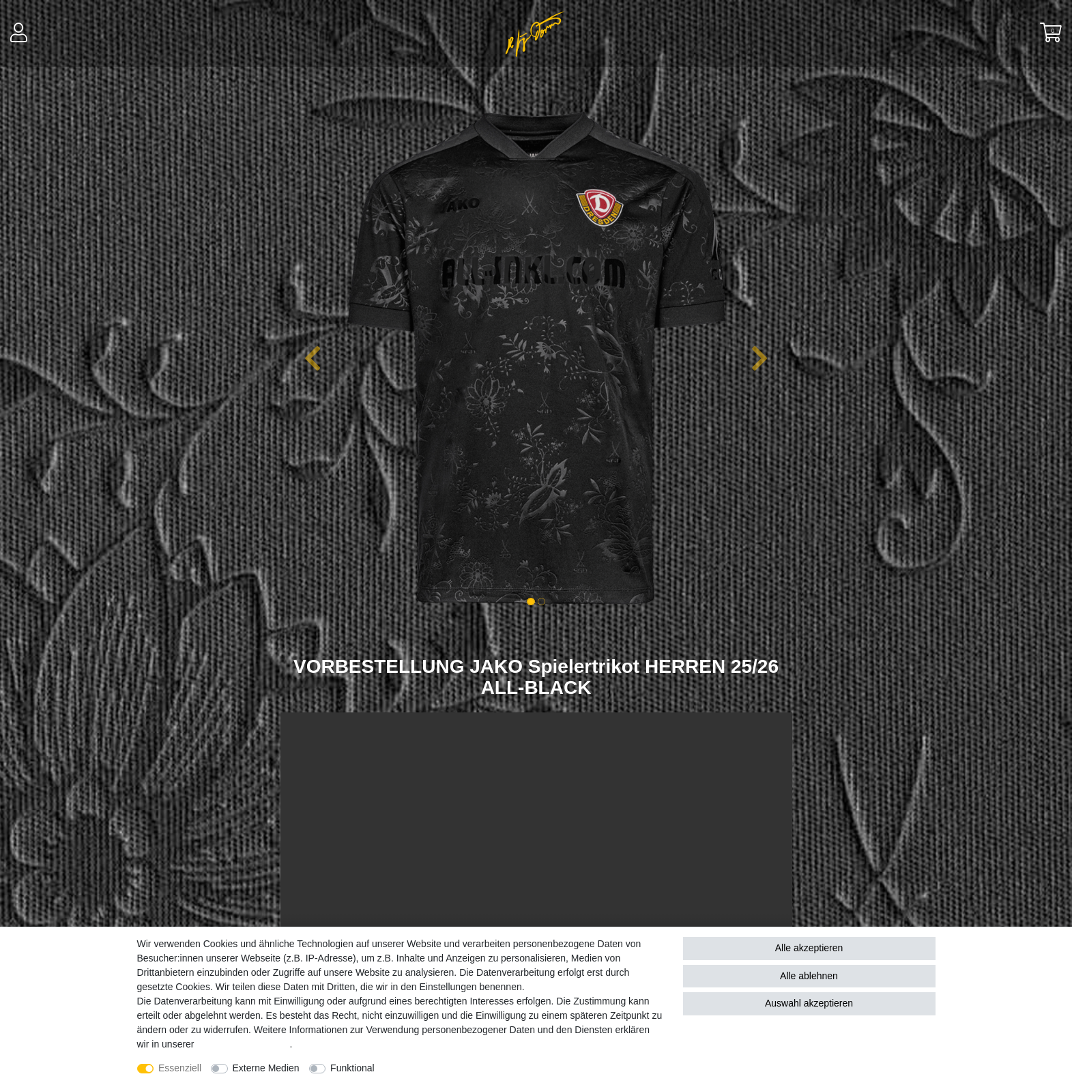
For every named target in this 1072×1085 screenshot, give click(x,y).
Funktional (352, 1067)
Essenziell (179, 1067)
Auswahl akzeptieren (809, 1003)
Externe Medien (266, 1067)
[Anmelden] (20, 33)
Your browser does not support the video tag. (536, 848)
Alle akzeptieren (809, 947)
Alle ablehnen (809, 975)
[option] (536, 358)
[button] (313, 358)
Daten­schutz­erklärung (243, 1044)
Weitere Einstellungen (433, 1067)
